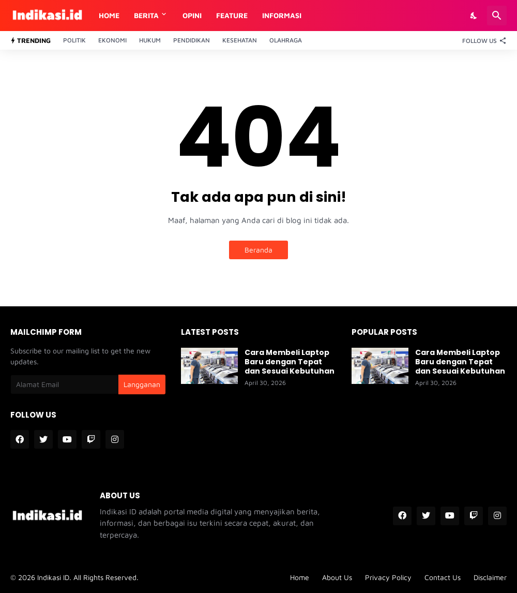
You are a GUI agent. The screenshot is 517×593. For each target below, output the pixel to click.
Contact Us (442, 577)
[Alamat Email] (64, 384)
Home (109, 15)
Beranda (258, 249)
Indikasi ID (53, 577)
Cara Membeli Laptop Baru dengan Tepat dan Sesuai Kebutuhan (289, 362)
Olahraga (285, 40)
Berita (146, 15)
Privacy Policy (388, 577)
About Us (337, 577)
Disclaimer (490, 577)
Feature (232, 15)
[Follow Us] (482, 40)
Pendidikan (191, 40)
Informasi (281, 15)
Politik (74, 40)
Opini (192, 15)
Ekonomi (112, 40)
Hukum (150, 40)
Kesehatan (239, 40)
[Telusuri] (497, 15)
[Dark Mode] (474, 15)
